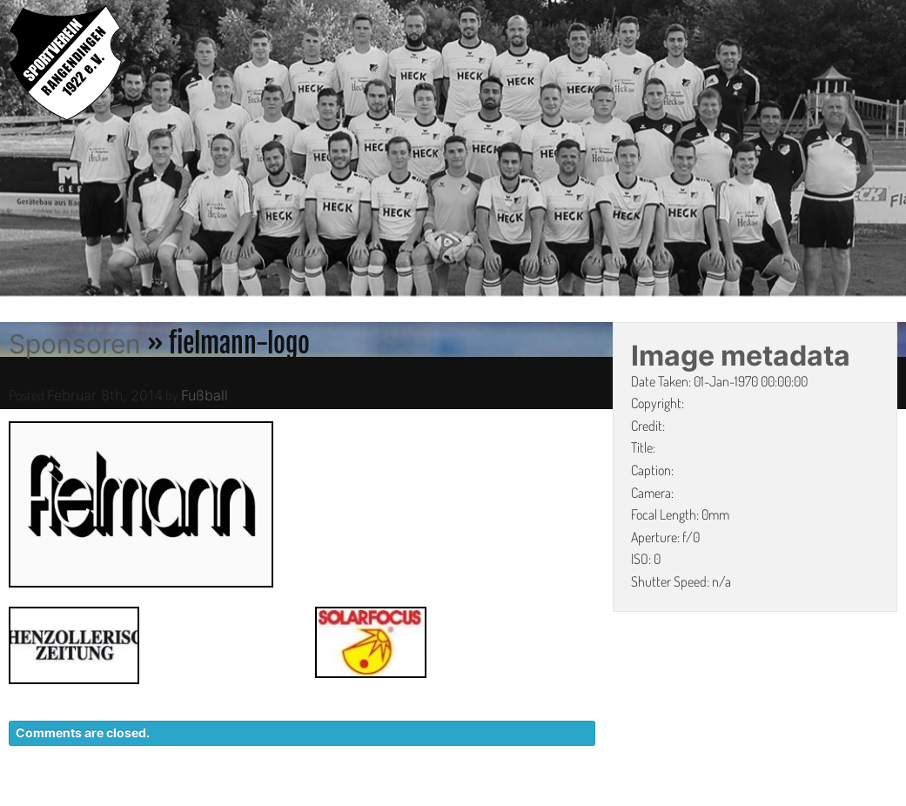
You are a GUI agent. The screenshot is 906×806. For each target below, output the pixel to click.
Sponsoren (75, 343)
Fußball (204, 395)
